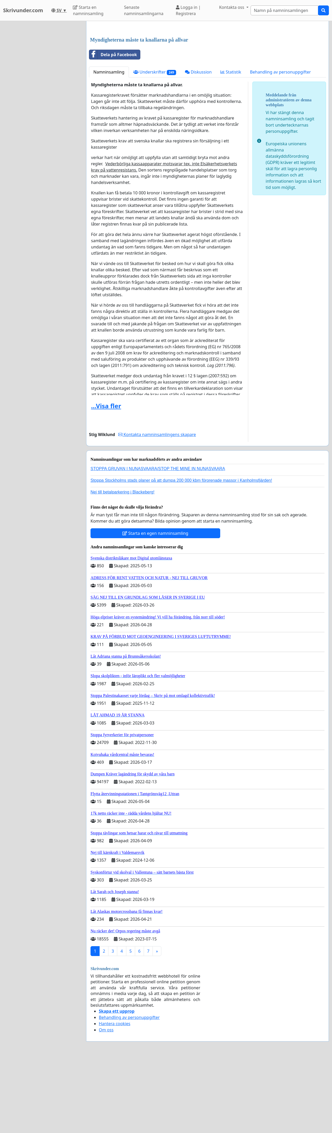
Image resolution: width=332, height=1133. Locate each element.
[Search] (284, 10)
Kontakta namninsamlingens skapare (157, 507)
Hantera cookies (114, 1096)
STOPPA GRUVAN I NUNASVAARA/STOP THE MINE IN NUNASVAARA (158, 541)
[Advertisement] (207, 65)
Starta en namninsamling (88, 10)
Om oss (106, 1102)
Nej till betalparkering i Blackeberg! (122, 565)
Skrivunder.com (23, 10)
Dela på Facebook (113, 127)
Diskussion (198, 145)
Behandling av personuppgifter (280, 145)
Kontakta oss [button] (232, 7)
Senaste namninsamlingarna (143, 10)
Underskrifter (154, 145)
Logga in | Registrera (188, 10)
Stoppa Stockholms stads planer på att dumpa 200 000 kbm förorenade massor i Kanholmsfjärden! (181, 553)
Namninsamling (109, 145)
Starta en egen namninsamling (155, 606)
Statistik (230, 145)
